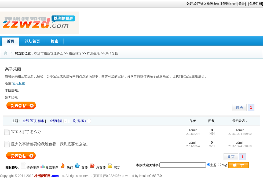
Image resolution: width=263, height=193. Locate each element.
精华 (41, 121)
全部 (26, 121)
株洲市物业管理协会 (48, 53)
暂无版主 (18, 83)
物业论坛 (75, 53)
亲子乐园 (111, 53)
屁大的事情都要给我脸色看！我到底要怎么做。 (50, 144)
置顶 (33, 121)
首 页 (239, 107)
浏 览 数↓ (82, 121)
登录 (241, 4)
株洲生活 (93, 53)
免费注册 (255, 4)
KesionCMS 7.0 (150, 176)
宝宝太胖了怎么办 (26, 131)
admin (193, 130)
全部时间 (58, 121)
